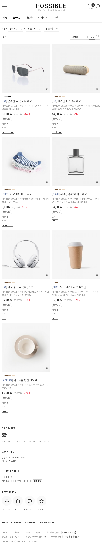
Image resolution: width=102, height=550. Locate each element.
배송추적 (37, 481)
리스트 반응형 (97, 37)
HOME (5, 522)
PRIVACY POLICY (48, 522)
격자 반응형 (92, 37)
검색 (98, 6)
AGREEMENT (31, 522)
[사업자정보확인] (68, 532)
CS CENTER (8, 428)
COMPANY (16, 522)
